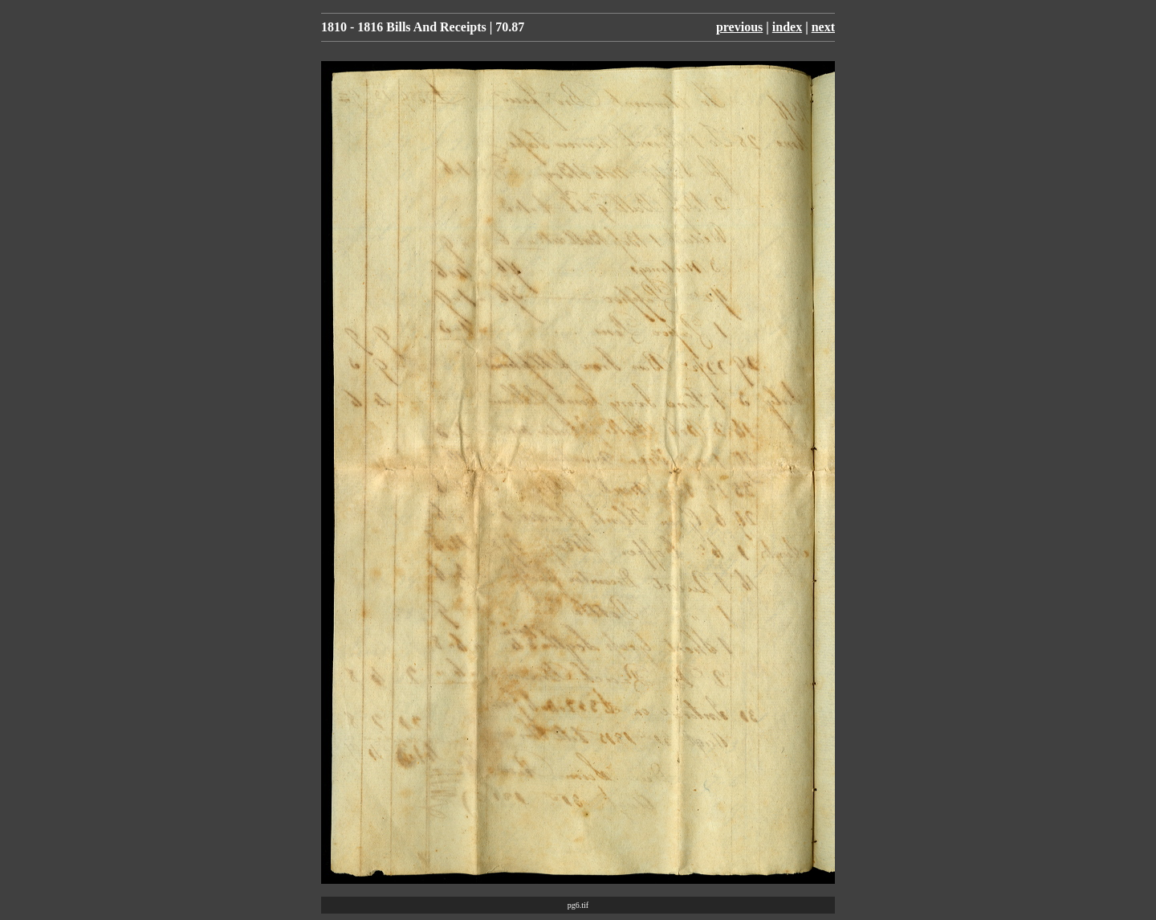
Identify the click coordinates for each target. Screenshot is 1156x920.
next (823, 27)
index (787, 27)
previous (739, 27)
